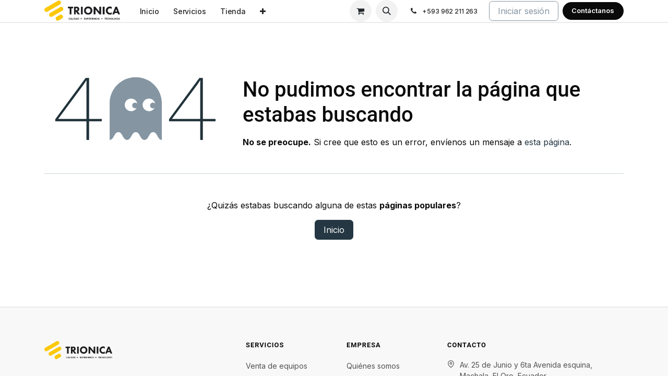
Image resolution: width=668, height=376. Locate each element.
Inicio (334, 230)
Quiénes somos (373, 365)
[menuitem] (149, 11)
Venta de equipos (276, 365)
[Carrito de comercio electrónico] (361, 11)
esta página (546, 142)
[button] (387, 11)
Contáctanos (592, 10)
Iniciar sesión (524, 11)
